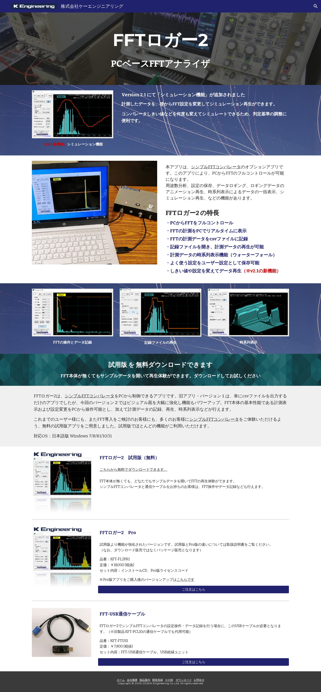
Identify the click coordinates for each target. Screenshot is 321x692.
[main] (160, 40)
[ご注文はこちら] (193, 589)
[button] (315, 6)
